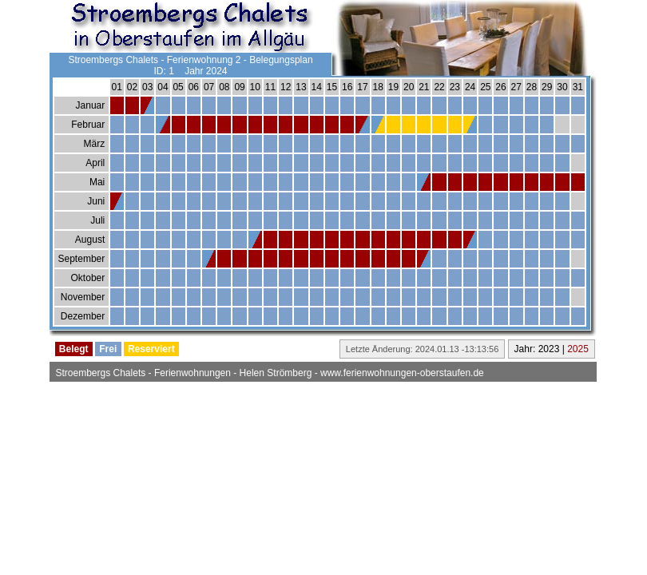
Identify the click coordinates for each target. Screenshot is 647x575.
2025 (578, 349)
